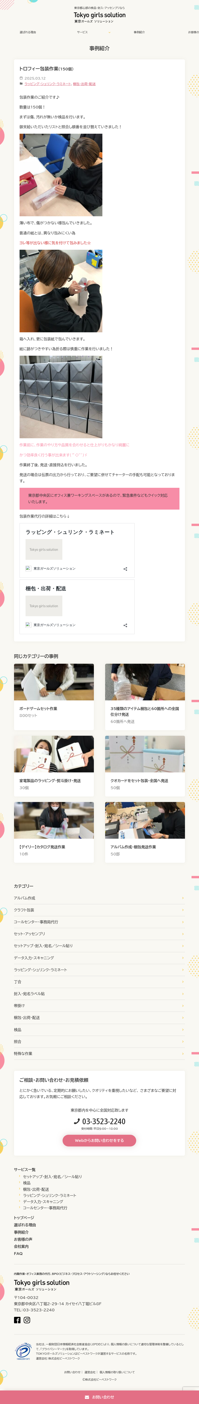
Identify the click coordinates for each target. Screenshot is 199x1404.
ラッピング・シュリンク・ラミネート (48, 84)
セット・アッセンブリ (29, 934)
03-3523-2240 (104, 1121)
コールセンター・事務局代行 (36, 922)
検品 (17, 1030)
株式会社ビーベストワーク (64, 1358)
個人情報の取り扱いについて (117, 1372)
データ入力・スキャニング (34, 958)
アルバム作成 (24, 898)
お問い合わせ (72, 1372)
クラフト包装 (24, 910)
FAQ (18, 1253)
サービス (82, 32)
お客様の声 (23, 1239)
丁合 (17, 982)
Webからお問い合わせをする (99, 1140)
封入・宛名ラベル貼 (29, 994)
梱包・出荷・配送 (84, 84)
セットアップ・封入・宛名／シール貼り (43, 946)
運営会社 (89, 1372)
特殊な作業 (23, 1053)
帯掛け (19, 1005)
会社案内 (21, 1246)
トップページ (24, 1218)
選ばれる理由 (28, 32)
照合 (17, 1041)
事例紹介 (139, 32)
